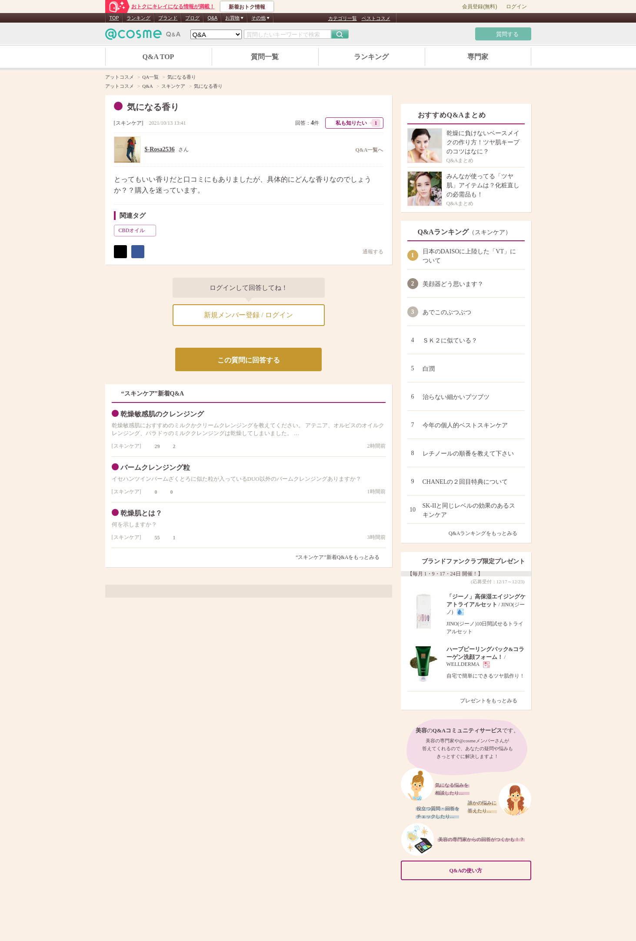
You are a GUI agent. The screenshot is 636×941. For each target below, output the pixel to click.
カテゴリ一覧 (342, 18)
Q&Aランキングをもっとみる (487, 533)
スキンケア (129, 123)
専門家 (477, 56)
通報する (368, 251)
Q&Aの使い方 (488, 870)
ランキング (138, 17)
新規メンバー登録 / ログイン (248, 315)
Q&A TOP (158, 56)
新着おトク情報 (247, 7)
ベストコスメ (376, 18)
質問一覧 (265, 56)
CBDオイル (137, 230)
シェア (137, 251)
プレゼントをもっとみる (492, 701)
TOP (114, 17)
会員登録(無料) (479, 6)
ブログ (192, 17)
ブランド (167, 17)
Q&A (212, 17)
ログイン (516, 6)
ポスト (120, 251)
